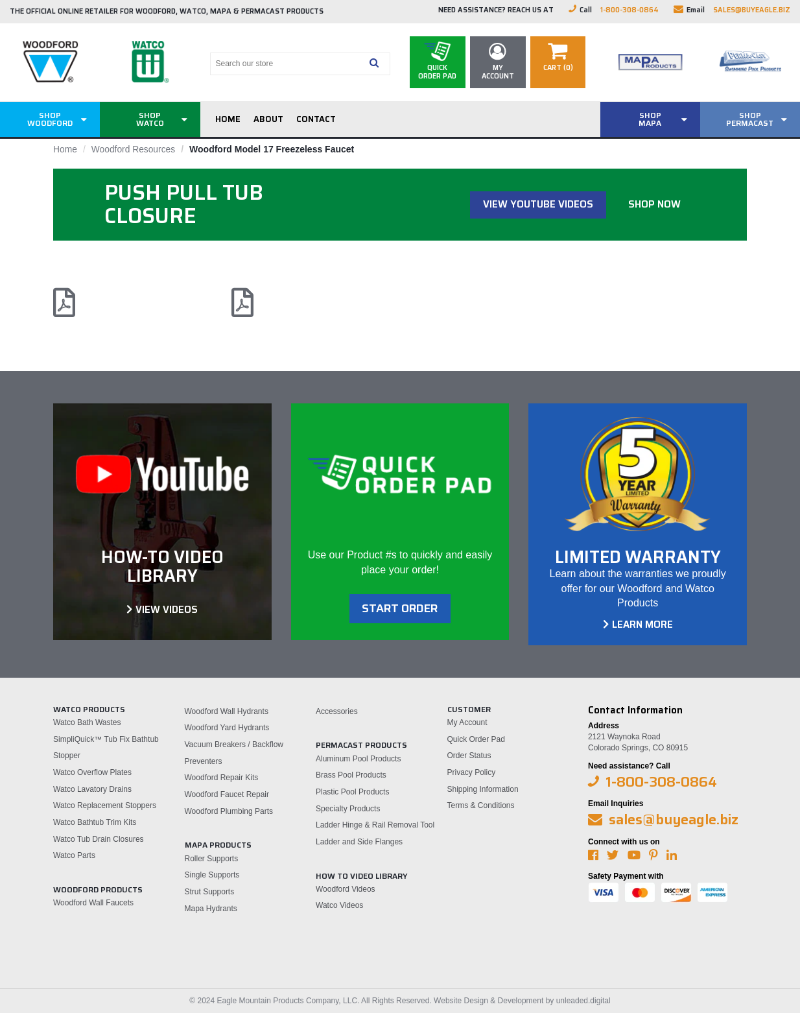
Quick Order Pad (476, 738)
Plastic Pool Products (352, 791)
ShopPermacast (749, 119)
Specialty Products (348, 808)
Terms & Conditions (481, 805)
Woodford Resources (133, 149)
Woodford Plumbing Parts (229, 810)
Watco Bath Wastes (87, 722)
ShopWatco (150, 119)
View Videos (166, 608)
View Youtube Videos (538, 204)
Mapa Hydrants (211, 907)
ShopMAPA (650, 119)
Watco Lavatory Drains (92, 788)
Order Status (469, 755)
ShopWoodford (50, 119)
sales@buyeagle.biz (751, 10)
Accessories (337, 710)
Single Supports (212, 874)
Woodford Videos (345, 888)
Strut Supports (210, 891)
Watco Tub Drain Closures (98, 838)
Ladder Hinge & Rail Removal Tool (375, 824)
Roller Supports (212, 858)
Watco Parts (74, 855)
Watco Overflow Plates (92, 772)
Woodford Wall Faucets (93, 902)
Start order (400, 608)
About (268, 119)
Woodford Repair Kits (222, 777)
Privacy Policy (471, 772)
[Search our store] (287, 64)
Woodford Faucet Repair (227, 794)
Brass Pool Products (351, 775)
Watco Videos (339, 905)
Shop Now (654, 204)
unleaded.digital (583, 1000)
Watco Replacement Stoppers (104, 805)
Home (228, 119)
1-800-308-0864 (629, 10)
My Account (467, 722)
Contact (316, 119)
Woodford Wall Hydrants (226, 710)
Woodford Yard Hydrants (227, 727)
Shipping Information (483, 788)
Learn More (642, 624)
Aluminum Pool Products (358, 758)
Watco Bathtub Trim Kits (94, 822)
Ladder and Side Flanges (359, 841)
